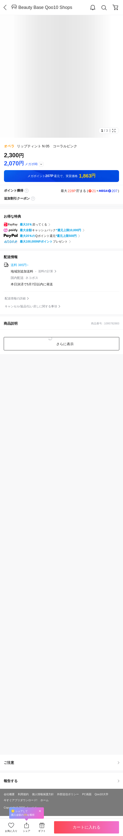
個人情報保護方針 (43, 794)
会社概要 (9, 794)
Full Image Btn (113, 130)
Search (104, 7)
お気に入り (11, 831)
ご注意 (61, 762)
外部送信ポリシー (68, 794)
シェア (26, 831)
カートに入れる (86, 827)
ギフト (42, 831)
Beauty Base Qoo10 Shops (45, 7)
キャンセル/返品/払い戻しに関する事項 (31, 306)
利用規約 (23, 794)
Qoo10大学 (101, 794)
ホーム (44, 800)
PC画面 (86, 794)
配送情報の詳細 (15, 298)
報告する (61, 781)
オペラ (9, 146)
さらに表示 (64, 344)
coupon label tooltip (33, 198)
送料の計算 (45, 271)
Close (40, 811)
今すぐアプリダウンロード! (20, 800)
